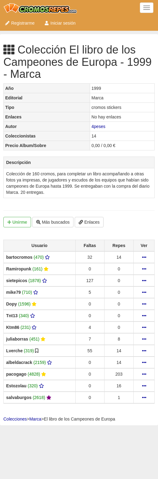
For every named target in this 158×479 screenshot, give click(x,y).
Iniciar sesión (60, 23)
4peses (98, 126)
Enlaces (89, 222)
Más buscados (52, 222)
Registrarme (20, 23)
